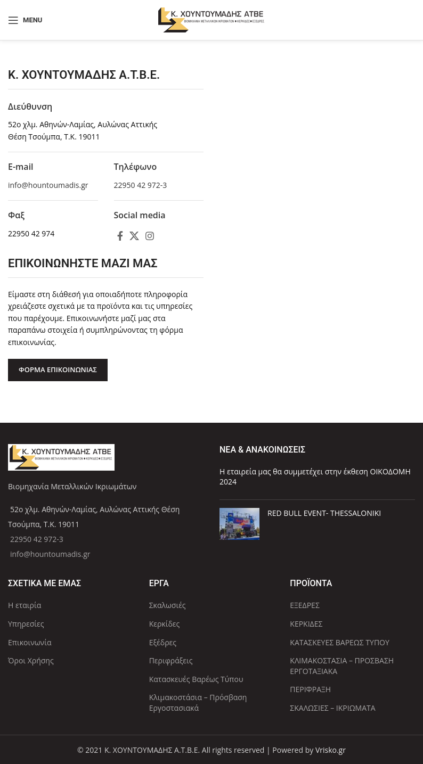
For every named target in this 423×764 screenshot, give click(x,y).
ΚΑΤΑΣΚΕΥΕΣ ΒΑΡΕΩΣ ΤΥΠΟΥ (339, 642)
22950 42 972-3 (140, 185)
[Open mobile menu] (25, 20)
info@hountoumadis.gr (48, 185)
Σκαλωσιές (167, 605)
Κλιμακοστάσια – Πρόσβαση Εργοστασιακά (198, 702)
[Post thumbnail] (239, 524)
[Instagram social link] (149, 236)
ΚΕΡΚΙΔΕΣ (306, 624)
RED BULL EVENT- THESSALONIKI (324, 513)
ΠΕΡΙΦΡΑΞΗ (310, 689)
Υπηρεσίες (26, 624)
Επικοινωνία (29, 642)
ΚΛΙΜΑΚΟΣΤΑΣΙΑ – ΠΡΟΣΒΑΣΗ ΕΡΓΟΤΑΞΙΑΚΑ (342, 665)
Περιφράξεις (171, 660)
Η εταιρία (24, 605)
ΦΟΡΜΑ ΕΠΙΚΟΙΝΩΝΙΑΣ (58, 369)
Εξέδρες (162, 642)
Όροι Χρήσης (31, 660)
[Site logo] (211, 19)
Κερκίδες (164, 624)
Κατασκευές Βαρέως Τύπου (196, 679)
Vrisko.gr (330, 750)
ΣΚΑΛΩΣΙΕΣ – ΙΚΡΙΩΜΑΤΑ (332, 708)
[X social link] (134, 236)
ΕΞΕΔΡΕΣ (305, 605)
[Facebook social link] (120, 236)
